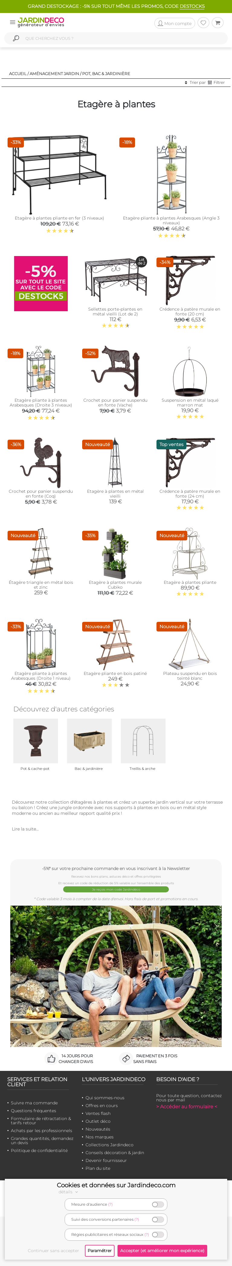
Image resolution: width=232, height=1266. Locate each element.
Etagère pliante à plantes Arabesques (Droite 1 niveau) (41, 676)
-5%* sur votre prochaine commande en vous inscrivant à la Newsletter (116, 868)
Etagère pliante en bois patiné (115, 673)
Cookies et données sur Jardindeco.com (116, 1185)
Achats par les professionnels (41, 1130)
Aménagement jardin (54, 73)
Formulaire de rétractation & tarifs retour (41, 1120)
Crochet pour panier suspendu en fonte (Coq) (41, 494)
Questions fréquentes (33, 1110)
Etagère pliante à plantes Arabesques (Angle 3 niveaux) (171, 220)
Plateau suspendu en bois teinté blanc (190, 676)
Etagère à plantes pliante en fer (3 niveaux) (59, 218)
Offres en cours (101, 1105)
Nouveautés (97, 1129)
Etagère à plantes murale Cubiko (115, 585)
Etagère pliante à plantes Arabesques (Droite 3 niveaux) (41, 402)
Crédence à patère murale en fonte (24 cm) (190, 494)
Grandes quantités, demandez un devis (42, 1140)
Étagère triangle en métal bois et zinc (41, 585)
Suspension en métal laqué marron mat (190, 402)
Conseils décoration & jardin (114, 1152)
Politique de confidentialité (39, 1150)
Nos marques (99, 1137)
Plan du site (97, 1168)
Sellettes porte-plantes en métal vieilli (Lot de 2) (115, 311)
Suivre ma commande (34, 1103)
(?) (110, 1204)
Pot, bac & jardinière (106, 73)
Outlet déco (98, 1121)
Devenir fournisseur (106, 1160)
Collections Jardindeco (109, 1144)
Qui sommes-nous (104, 1097)
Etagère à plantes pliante (190, 582)
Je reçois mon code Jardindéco (116, 889)
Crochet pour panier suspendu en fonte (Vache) (115, 402)
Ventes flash (98, 1113)
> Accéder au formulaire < (186, 1106)
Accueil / (19, 73)
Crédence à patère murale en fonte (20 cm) (190, 311)
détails (69, 1192)
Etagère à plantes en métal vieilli (115, 494)
